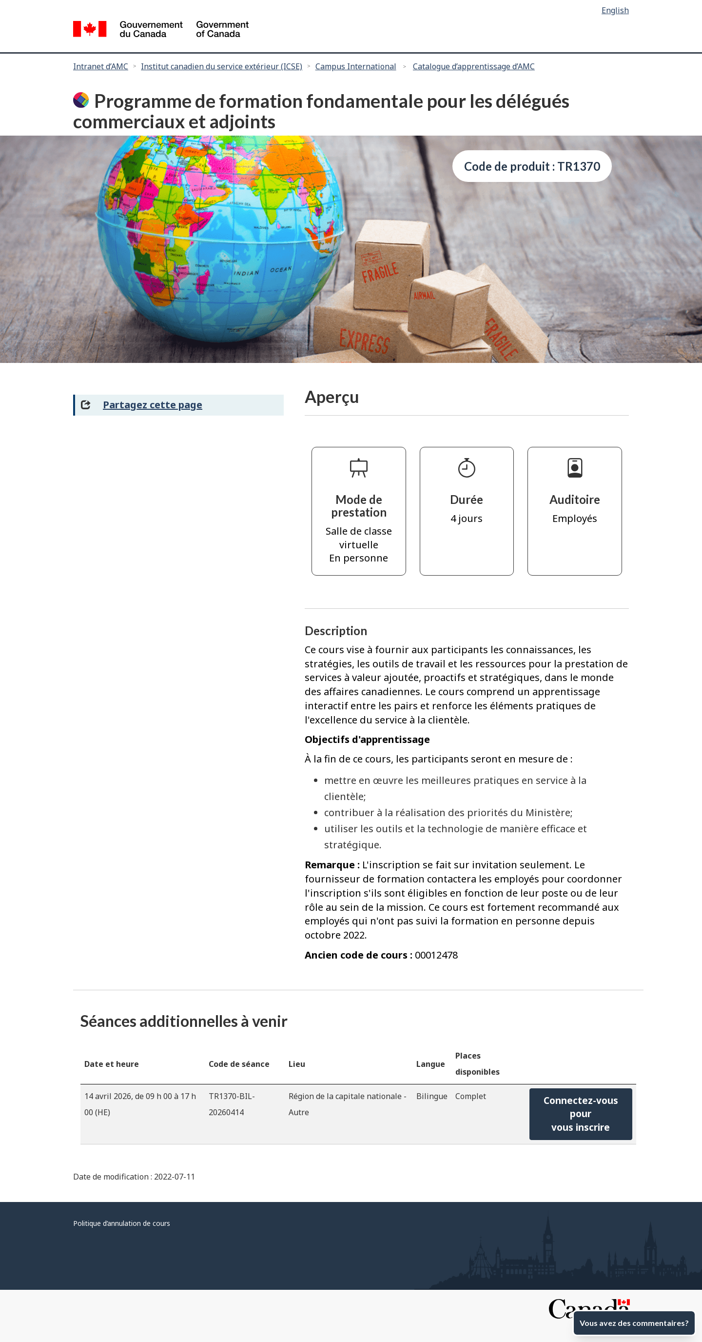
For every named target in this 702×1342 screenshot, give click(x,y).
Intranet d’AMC (100, 66)
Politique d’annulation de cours (121, 1223)
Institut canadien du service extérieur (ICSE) (221, 66)
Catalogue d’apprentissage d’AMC (474, 66)
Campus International (355, 66)
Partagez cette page (152, 404)
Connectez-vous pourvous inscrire (581, 1114)
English (615, 10)
